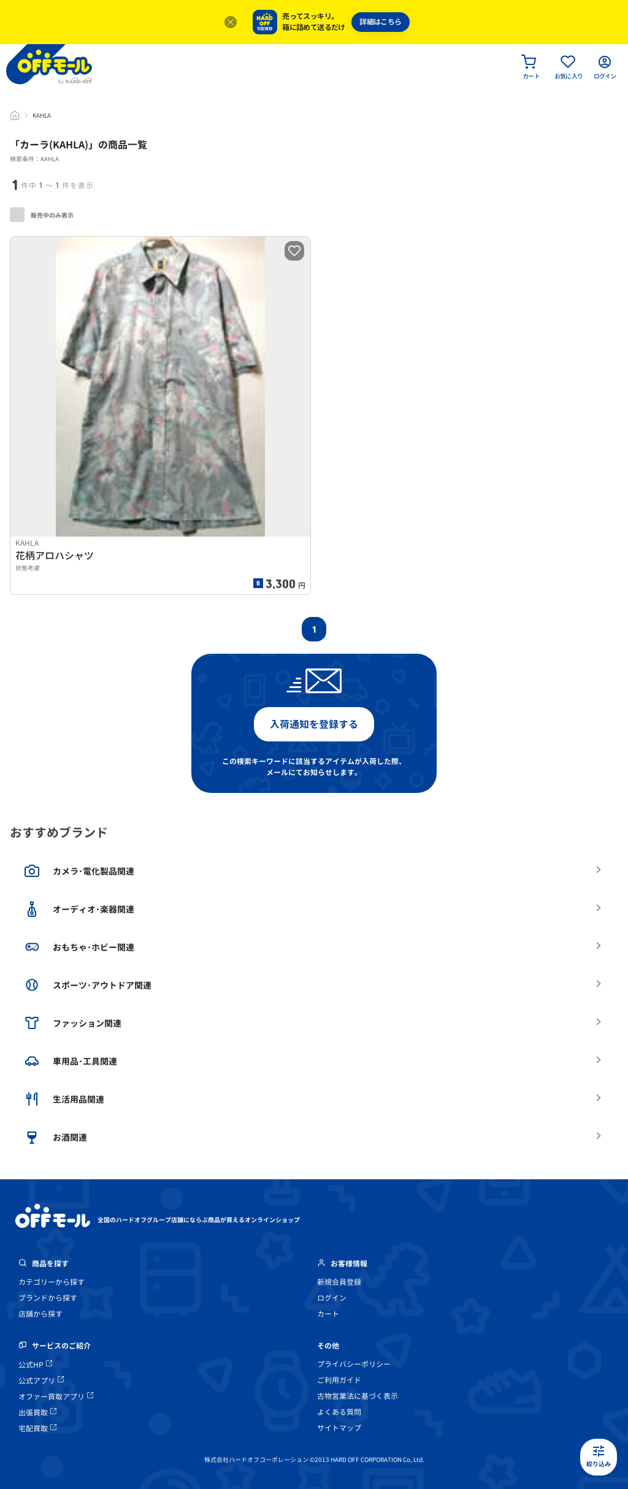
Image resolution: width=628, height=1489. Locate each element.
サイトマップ (339, 1428)
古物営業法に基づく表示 (357, 1396)
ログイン (332, 1298)
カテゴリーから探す (51, 1282)
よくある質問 (339, 1412)
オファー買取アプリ (55, 1396)
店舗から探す (40, 1314)
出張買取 (37, 1412)
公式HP (35, 1365)
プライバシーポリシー (354, 1364)
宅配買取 (37, 1428)
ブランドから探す (47, 1298)
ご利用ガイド (339, 1380)
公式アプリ (41, 1381)
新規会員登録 (339, 1282)
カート (328, 1314)
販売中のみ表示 (42, 214)
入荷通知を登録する (314, 724)
